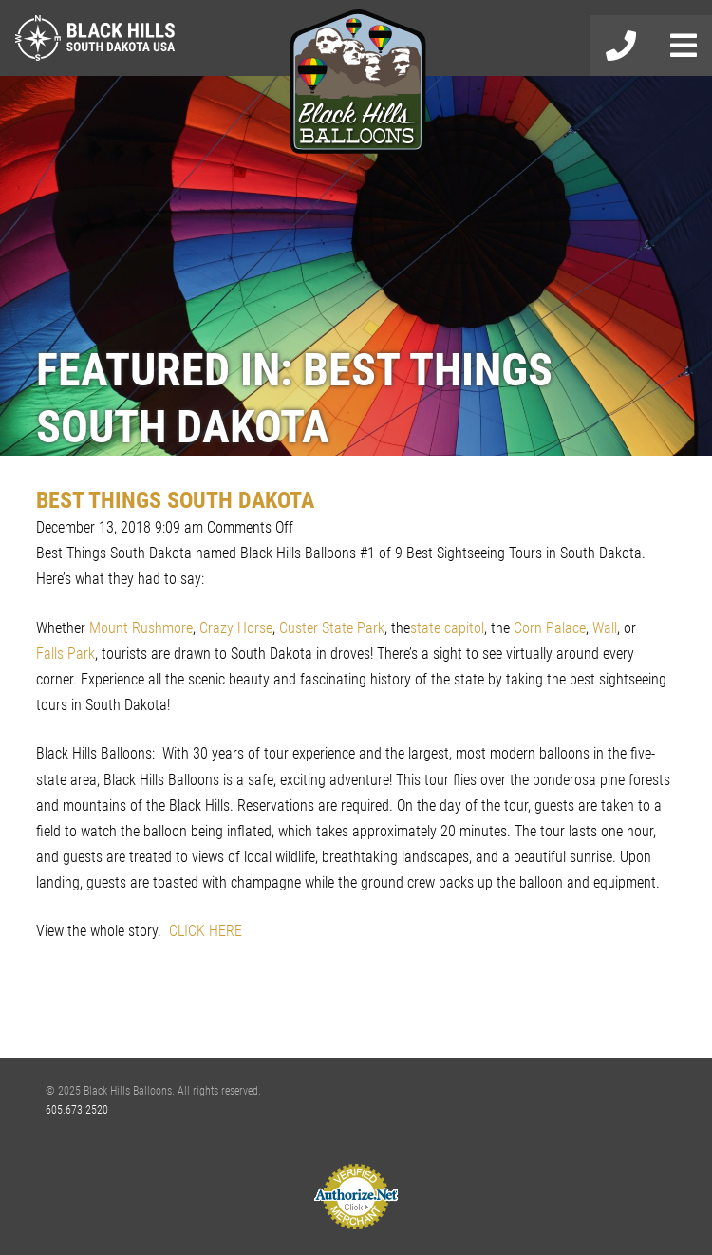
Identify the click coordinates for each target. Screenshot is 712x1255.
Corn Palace (550, 628)
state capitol (447, 628)
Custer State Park (331, 628)
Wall (604, 628)
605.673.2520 (77, 1109)
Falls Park (65, 654)
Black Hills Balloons (356, 83)
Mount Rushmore (141, 628)
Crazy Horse (235, 628)
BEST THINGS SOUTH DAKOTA (175, 500)
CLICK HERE (205, 931)
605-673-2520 (620, 45)
